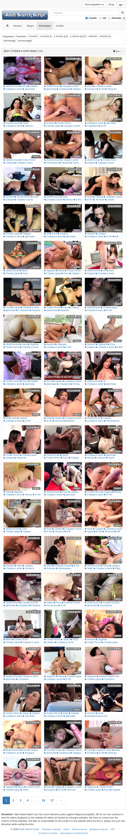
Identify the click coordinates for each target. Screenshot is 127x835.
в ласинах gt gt (61, 36)
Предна (75, 89)
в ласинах (32, 36)
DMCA (66, 829)
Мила (23, 270)
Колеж (116, 492)
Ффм (116, 568)
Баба (116, 750)
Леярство (20, 457)
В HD (101, 89)
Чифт (89, 568)
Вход (111, 4)
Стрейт (93, 18)
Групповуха (51, 162)
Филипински (111, 420)
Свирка (32, 86)
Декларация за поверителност (74, 833)
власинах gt (105, 36)
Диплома (29, 89)
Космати (90, 89)
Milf (116, 236)
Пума (24, 123)
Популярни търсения (51, 829)
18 (46, 233)
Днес (118, 51)
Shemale (116, 18)
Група (74, 162)
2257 (113, 829)
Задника (49, 270)
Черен (48, 602)
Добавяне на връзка (98, 829)
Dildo (119, 347)
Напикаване (63, 568)
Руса (23, 86)
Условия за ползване (48, 833)
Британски (51, 310)
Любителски (11, 86)
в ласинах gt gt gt (78, 36)
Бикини (69, 420)
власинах (93, 36)
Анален (49, 123)
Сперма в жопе (12, 89)
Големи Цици (11, 123)
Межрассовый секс (108, 676)
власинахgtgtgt (25, 41)
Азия (88, 86)
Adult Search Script (29, 829)
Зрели (109, 199)
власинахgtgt (10, 41)
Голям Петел (63, 123)
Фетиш (68, 199)
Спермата (63, 89)
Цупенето (108, 679)
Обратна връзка (79, 829)
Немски (28, 126)
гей (104, 18)
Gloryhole (29, 716)
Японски (110, 89)
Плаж (105, 565)
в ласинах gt (45, 36)
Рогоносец (51, 605)
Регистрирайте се (94, 4)
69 (5, 418)
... (35, 800)
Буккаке (63, 310)
